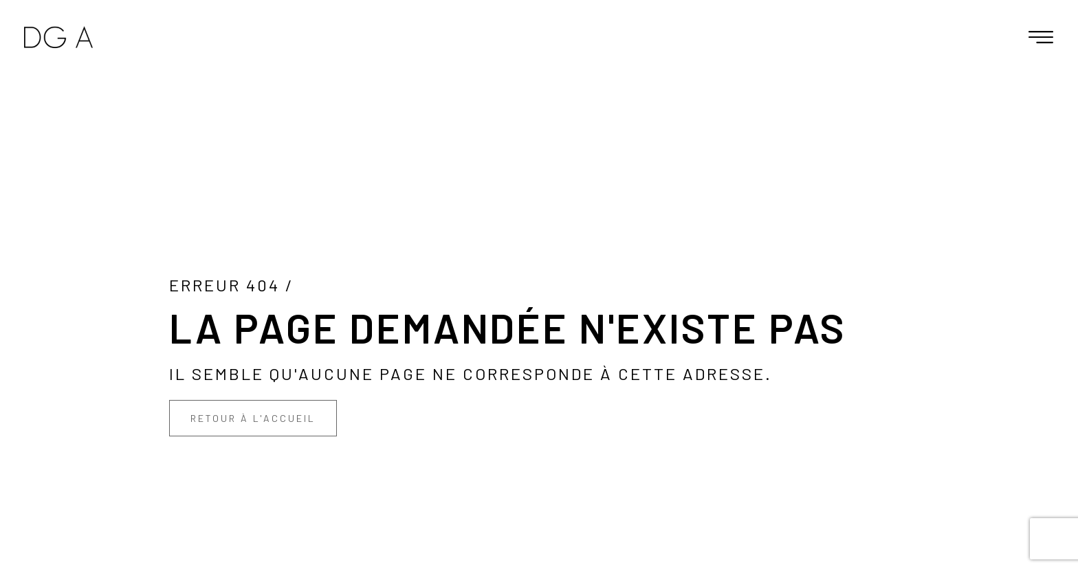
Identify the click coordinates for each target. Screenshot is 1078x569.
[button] (1041, 37)
